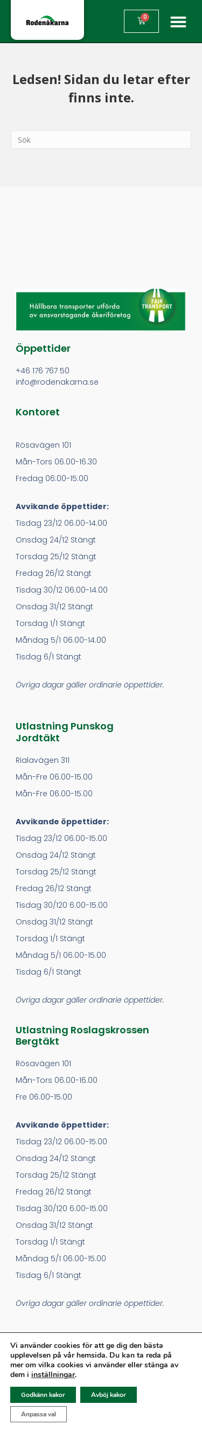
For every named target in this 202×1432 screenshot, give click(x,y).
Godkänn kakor (43, 1395)
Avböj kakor (108, 1395)
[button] (178, 21)
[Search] (101, 139)
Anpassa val (38, 1414)
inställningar (53, 1375)
